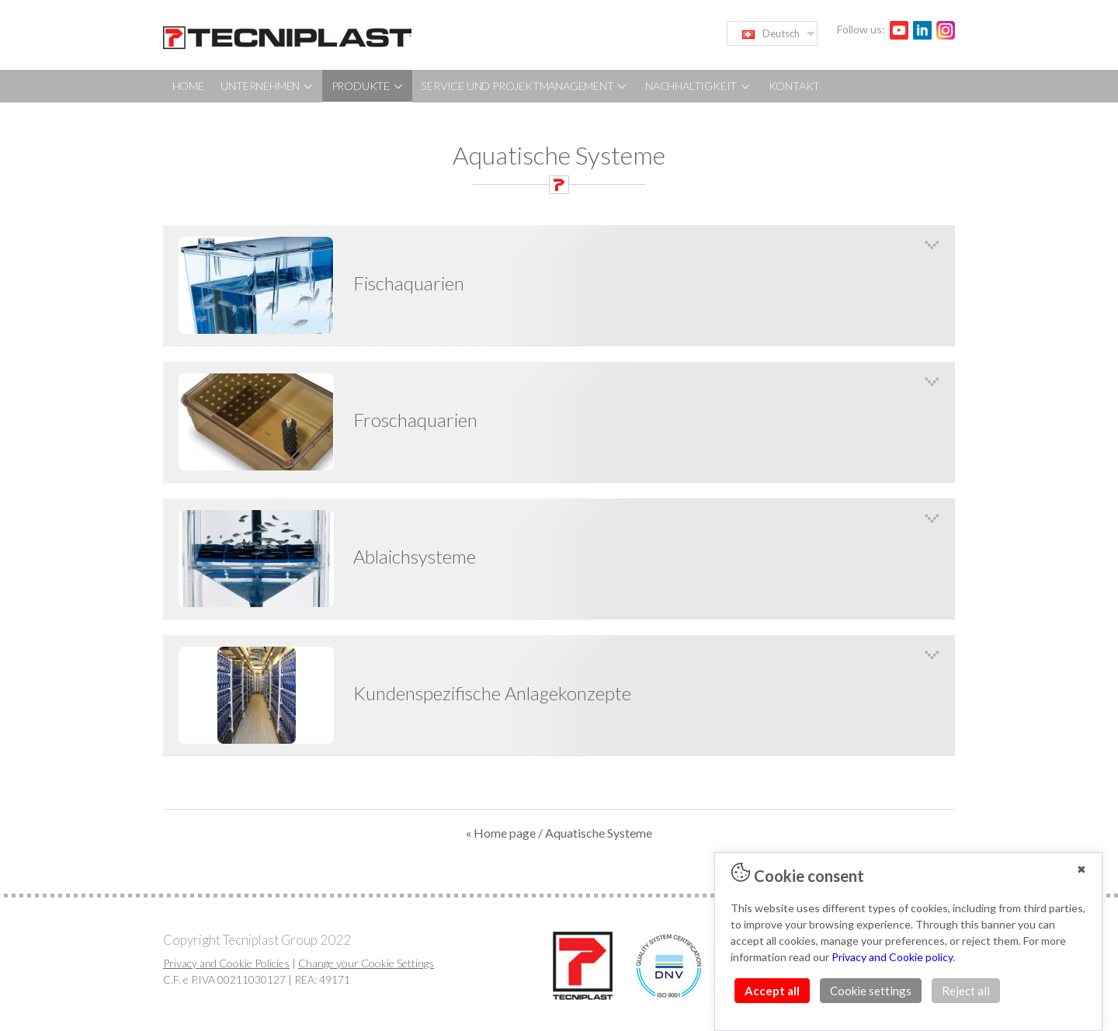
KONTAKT (795, 85)
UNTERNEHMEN (267, 85)
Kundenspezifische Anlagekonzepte (492, 693)
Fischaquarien (408, 283)
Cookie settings (870, 991)
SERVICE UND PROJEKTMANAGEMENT (524, 85)
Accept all (772, 991)
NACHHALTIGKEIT (698, 85)
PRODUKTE (368, 85)
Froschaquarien (415, 419)
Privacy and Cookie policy (892, 956)
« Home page (501, 832)
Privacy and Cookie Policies (226, 963)
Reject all (966, 991)
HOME (188, 85)
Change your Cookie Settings (366, 963)
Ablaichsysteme (414, 556)
